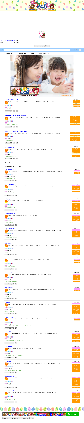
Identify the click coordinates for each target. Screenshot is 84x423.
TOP (1, 40)
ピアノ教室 (75, 116)
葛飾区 (8, 40)
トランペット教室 (75, 139)
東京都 (5, 40)
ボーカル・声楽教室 (76, 106)
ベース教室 (75, 120)
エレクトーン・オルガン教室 (75, 133)
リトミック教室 (75, 148)
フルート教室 (77, 173)
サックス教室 (75, 124)
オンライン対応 (76, 100)
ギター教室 (75, 119)
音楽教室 (13, 40)
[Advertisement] (42, 21)
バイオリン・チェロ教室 (74, 135)
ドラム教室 (75, 140)
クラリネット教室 (76, 104)
